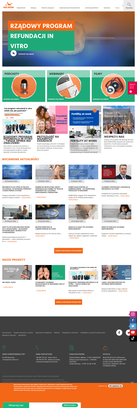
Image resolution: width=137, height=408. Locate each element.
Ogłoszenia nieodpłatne (43, 332)
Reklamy (57, 332)
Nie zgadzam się (115, 386)
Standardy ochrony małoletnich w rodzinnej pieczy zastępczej (50, 284)
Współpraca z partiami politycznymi (93, 332)
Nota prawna (6, 332)
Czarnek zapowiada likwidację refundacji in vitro (116, 188)
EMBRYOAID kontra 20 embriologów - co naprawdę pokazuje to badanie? (81, 189)
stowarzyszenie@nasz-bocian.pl (47, 362)
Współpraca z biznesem (70, 332)
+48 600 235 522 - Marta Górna (46, 357)
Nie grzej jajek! (9, 282)
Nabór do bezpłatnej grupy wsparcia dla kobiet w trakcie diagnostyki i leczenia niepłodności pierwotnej (49, 190)
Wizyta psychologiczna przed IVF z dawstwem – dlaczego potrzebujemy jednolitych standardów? (16, 230)
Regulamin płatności (9, 335)
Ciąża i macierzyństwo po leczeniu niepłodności (113, 283)
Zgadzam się (102, 386)
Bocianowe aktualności (20, 159)
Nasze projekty (13, 259)
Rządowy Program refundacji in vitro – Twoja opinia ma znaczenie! (83, 284)
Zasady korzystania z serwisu (23, 332)
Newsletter (22, 335)
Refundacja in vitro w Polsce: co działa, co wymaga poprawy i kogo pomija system (16, 189)
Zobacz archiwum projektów (68, 302)
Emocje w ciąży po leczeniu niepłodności (80, 228)
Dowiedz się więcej (26, 54)
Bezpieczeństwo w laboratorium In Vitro (45, 228)
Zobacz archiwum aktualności (68, 250)
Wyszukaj (129, 8)
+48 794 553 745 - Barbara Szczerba (48, 360)
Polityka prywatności (38, 390)
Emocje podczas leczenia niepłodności (113, 228)
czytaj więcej (26, 197)
